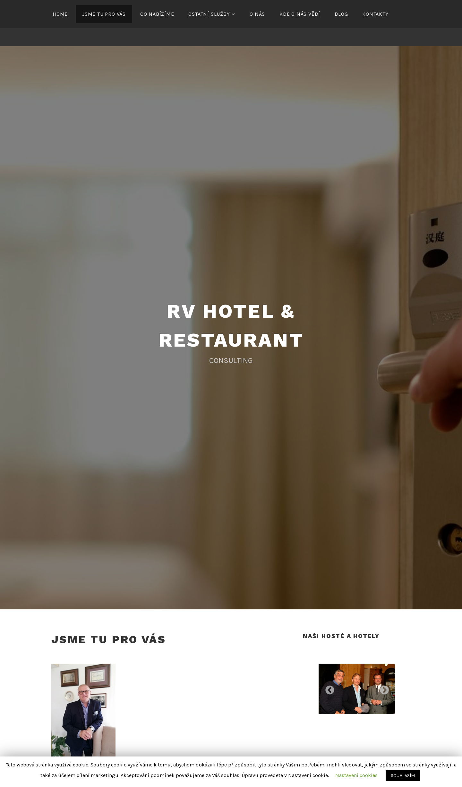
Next (382, 688)
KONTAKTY (375, 14)
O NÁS (257, 14)
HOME (60, 14)
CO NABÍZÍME (157, 14)
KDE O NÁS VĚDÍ (299, 14)
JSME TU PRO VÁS (104, 14)
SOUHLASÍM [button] (403, 775)
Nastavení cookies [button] (356, 775)
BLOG (341, 14)
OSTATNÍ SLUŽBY (209, 14)
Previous (328, 688)
